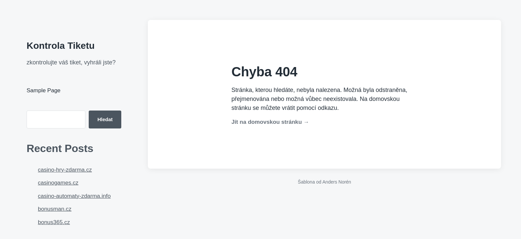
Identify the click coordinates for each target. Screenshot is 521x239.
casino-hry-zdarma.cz (65, 170)
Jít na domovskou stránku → (270, 122)
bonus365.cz (54, 222)
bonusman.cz (54, 209)
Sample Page (43, 90)
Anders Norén (336, 182)
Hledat (105, 119)
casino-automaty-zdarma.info (74, 196)
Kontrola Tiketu (61, 45)
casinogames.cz (58, 183)
